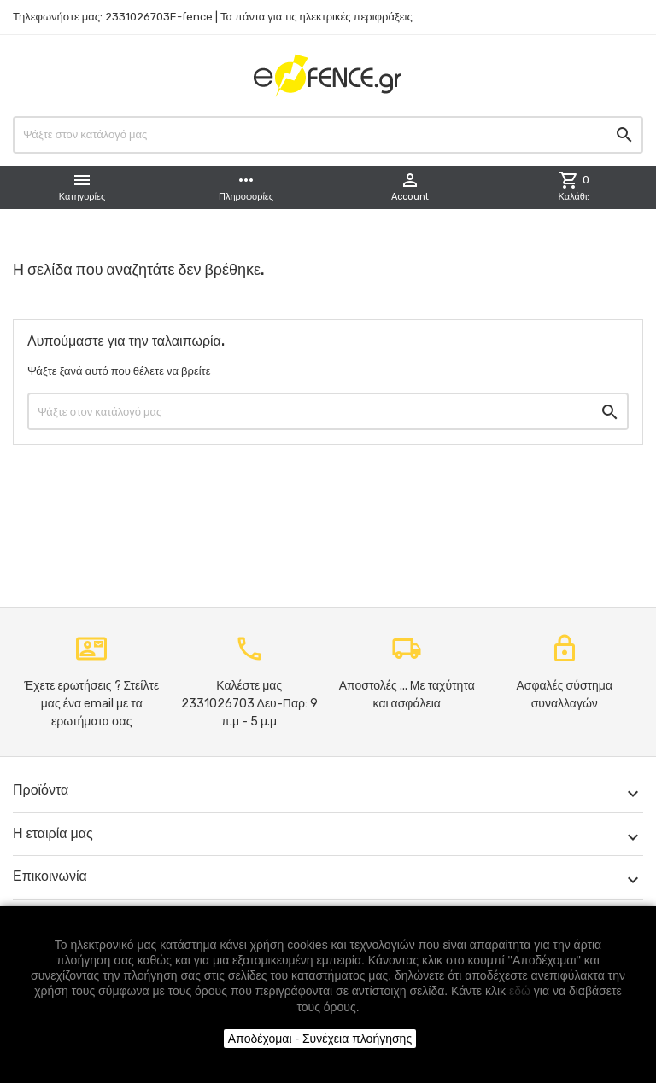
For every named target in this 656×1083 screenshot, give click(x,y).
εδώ (519, 991)
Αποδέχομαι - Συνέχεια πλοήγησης (320, 1038)
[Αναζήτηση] (328, 135)
